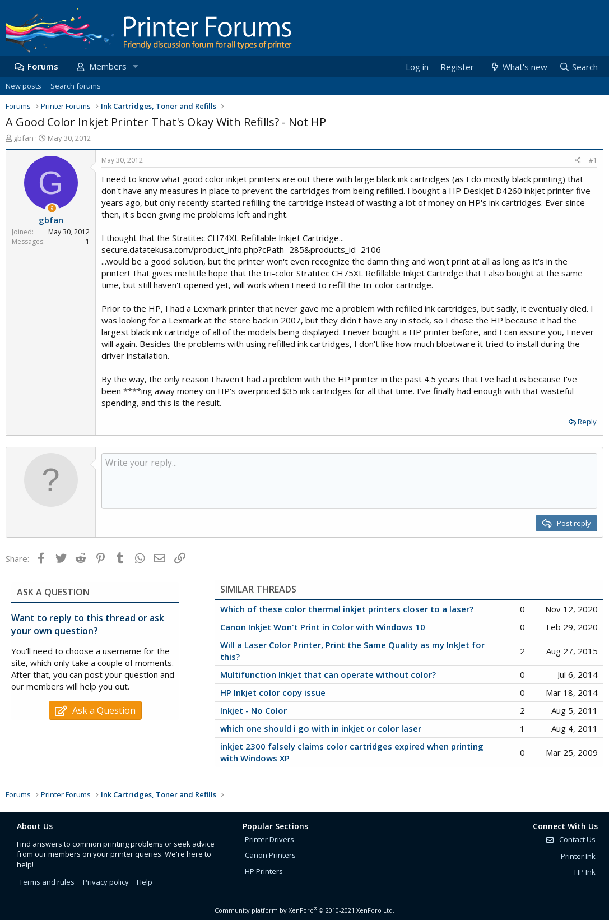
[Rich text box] (349, 481)
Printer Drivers (269, 839)
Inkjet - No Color (253, 710)
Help (144, 882)
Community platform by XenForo (304, 910)
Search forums (75, 86)
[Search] (578, 67)
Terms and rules (47, 882)
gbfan (23, 138)
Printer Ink (578, 856)
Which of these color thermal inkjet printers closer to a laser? (346, 608)
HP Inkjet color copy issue (273, 692)
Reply (587, 422)
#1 (593, 160)
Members (108, 66)
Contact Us (570, 839)
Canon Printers (270, 855)
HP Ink (585, 872)
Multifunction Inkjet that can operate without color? (328, 674)
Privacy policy (106, 882)
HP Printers (264, 871)
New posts (23, 86)
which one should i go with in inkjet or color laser (320, 728)
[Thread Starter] (51, 208)
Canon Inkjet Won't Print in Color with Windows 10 (322, 626)
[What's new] (518, 67)
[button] (135, 66)
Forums (42, 66)
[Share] (578, 160)
